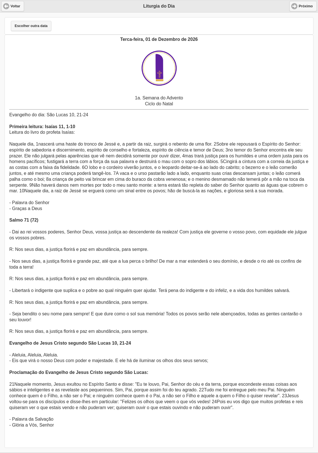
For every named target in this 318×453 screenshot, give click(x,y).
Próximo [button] (306, 6)
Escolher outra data (31, 26)
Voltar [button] (15, 6)
